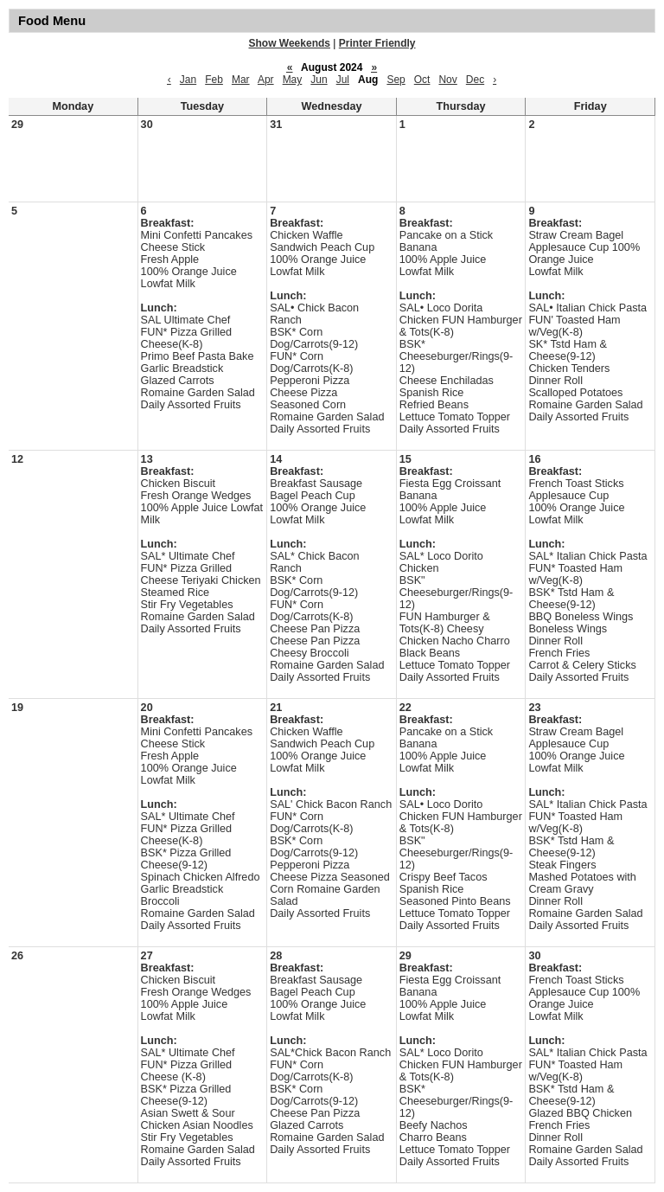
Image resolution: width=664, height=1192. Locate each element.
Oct (422, 80)
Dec (475, 80)
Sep (395, 80)
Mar (241, 80)
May (293, 80)
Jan (188, 80)
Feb (214, 80)
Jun (318, 80)
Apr (266, 80)
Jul (342, 80)
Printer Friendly (377, 43)
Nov (447, 80)
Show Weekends (289, 43)
